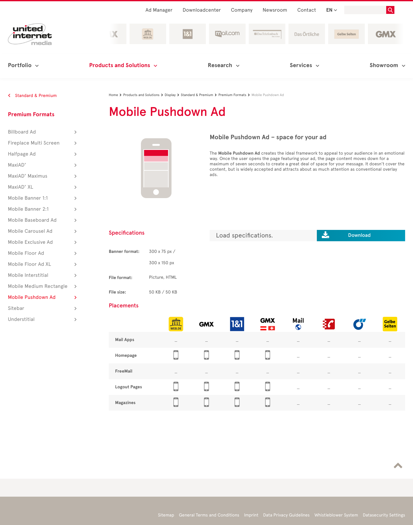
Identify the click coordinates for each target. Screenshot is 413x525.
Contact (306, 10)
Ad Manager (158, 10)
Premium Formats (31, 114)
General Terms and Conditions (209, 515)
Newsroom (275, 10)
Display (173, 95)
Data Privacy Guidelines (286, 515)
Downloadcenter (202, 10)
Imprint (251, 515)
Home (116, 95)
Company (242, 10)
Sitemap (166, 515)
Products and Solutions (144, 95)
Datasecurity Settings (384, 515)
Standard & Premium (32, 95)
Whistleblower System (336, 515)
